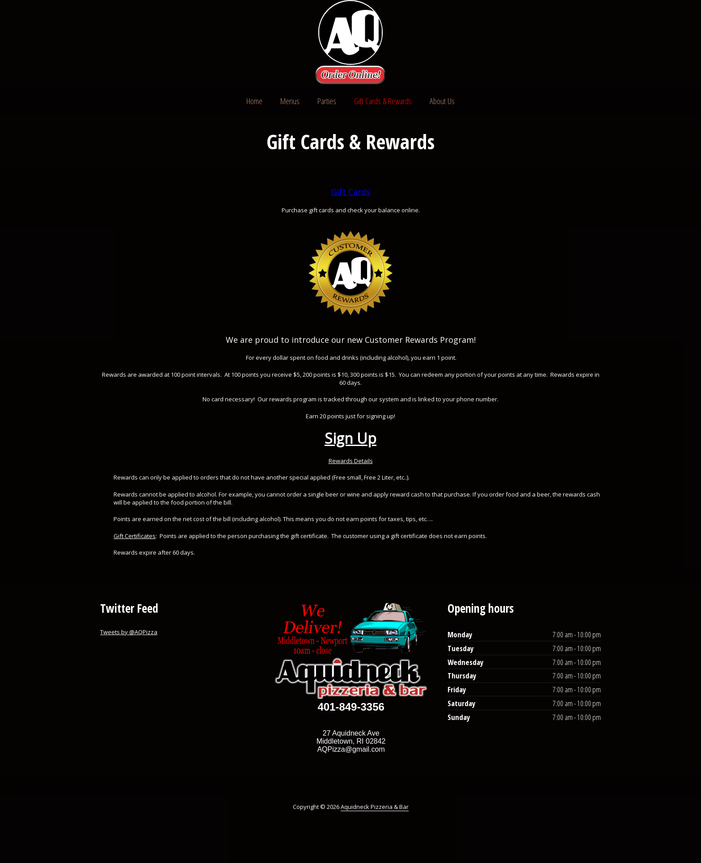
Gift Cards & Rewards (383, 101)
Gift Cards (350, 191)
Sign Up (350, 438)
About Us (442, 101)
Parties (326, 101)
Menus (290, 101)
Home (254, 101)
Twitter (558, 43)
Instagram (592, 43)
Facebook (575, 43)
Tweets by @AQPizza (128, 632)
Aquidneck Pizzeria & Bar (375, 807)
